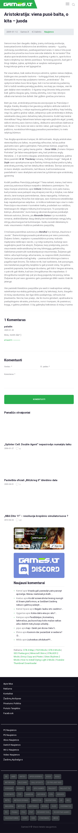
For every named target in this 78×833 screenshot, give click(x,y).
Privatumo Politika (12, 703)
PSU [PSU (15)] (23, 812)
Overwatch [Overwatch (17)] (65, 806)
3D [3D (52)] (6, 777)
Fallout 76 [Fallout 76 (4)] (65, 788)
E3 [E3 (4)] (29, 788)
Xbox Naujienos (11, 740)
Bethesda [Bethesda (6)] (9, 782)
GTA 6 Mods (55, 650)
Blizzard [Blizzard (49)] (22, 782)
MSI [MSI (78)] (68, 800)
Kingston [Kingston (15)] (36, 800)
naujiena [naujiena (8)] (9, 806)
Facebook (8, 713)
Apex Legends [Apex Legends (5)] (36, 777)
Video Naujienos (11, 754)
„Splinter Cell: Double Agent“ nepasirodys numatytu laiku (37, 444)
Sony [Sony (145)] (25, 818)
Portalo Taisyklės (11, 708)
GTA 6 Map (28, 650)
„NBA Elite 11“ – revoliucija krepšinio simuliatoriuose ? (36, 516)
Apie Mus (8, 683)
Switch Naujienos (12, 745)
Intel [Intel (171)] (7, 800)
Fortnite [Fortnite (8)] (9, 794)
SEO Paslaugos (21, 653)
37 (20, 520)
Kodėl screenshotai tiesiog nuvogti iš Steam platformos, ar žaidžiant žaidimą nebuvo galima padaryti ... (39, 601)
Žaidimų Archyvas (12, 698)
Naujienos (49, 32)
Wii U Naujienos (11, 749)
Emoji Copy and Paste (31, 656)
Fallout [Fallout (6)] (52, 788)
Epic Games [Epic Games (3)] (39, 788)
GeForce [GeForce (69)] (41, 794)
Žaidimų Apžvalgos (13, 759)
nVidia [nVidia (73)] (45, 806)
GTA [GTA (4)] (51, 794)
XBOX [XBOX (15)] (55, 818)
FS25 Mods (41, 650)
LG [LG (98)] (61, 800)
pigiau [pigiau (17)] (14, 812)
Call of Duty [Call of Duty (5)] (37, 782)
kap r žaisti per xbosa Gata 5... (41, 628)
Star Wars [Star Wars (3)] (44, 818)
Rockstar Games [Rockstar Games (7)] (62, 812)
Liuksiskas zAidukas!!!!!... (39, 639)
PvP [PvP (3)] (31, 812)
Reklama (7, 688)
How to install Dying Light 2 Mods (37, 660)
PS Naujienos (9, 735)
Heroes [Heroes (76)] (60, 794)
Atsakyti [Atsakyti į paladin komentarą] (8, 340)
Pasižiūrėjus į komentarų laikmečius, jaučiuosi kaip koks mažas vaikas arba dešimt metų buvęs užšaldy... (38, 620)
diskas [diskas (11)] (20, 788)
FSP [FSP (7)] (19, 794)
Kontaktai (8, 693)
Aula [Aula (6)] (57, 777)
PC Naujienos (9, 730)
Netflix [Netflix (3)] (21, 806)
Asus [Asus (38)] (48, 777)
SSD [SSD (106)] (33, 818)
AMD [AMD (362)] (13, 777)
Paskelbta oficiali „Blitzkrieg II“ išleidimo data (30, 480)
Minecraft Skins (38, 653)
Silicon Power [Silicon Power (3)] (11, 818)
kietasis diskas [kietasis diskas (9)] (21, 800)
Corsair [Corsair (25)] (9, 788)
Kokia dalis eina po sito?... (44, 613)
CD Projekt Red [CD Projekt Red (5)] (54, 782)
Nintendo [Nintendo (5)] (33, 806)
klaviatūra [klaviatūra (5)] (51, 800)
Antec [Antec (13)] (22, 777)
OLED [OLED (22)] (54, 806)
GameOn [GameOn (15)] (29, 794)
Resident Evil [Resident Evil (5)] (43, 812)
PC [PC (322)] (6, 812)
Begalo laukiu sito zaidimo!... (49, 609)
